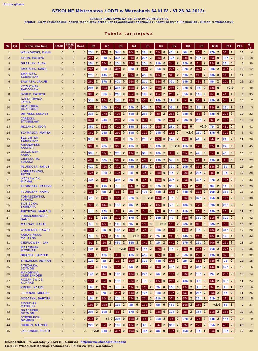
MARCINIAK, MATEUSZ (30, 249)
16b (144, 94)
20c (131, 52)
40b (104, 107)
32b (185, 68)
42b (185, 63)
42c (171, 120)
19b (158, 160)
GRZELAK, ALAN (33, 63)
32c (171, 75)
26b (144, 52)
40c (117, 113)
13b (185, 81)
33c (104, 126)
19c (225, 75)
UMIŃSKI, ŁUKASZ (35, 113)
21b (144, 81)
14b (171, 139)
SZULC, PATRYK (33, 94)
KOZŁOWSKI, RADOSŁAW (31, 88)
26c (90, 68)
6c (212, 94)
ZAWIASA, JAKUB (34, 81)
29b (144, 57)
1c (185, 100)
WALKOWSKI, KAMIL (36, 52)
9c (212, 120)
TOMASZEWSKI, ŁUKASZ (33, 198)
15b (212, 198)
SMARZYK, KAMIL (34, 68)
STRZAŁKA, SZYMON (29, 267)
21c (131, 57)
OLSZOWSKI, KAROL (31, 153)
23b (90, 52)
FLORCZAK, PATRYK (36, 186)
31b (104, 57)
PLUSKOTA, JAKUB (35, 166)
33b (117, 57)
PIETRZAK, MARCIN (36, 211)
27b (90, 75)
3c (158, 113)
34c (185, 57)
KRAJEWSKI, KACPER (30, 146)
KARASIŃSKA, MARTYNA (31, 236)
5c (90, 217)
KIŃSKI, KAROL (32, 287)
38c (225, 52)
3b (198, 87)
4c (212, 172)
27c (171, 68)
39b (185, 75)
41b (198, 139)
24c (90, 57)
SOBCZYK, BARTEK (36, 298)
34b (117, 52)
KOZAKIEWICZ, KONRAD (32, 281)
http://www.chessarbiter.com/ (103, 341)
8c (198, 113)
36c (212, 57)
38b (212, 75)
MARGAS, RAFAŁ (34, 224)
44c (144, 68)
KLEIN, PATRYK (32, 57)
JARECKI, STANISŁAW (30, 120)
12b (212, 100)
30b (144, 126)
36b (104, 68)
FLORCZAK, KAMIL (35, 191)
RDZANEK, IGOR (33, 126)
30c (158, 87)
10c (198, 52)
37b (104, 81)
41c (131, 63)
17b (212, 52)
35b (158, 68)
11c (144, 205)
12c (104, 198)
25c (171, 87)
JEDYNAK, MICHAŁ (35, 292)
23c (104, 100)
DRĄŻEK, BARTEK (34, 255)
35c (131, 75)
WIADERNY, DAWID (35, 229)
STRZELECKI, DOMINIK (31, 319)
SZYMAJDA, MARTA (35, 132)
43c (117, 172)
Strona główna (14, 4)
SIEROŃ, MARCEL (34, 325)
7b (212, 126)
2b (131, 179)
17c (158, 107)
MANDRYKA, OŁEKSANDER (31, 274)
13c (212, 87)
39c (225, 68)
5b (225, 166)
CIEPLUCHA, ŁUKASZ (30, 160)
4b (90, 211)
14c (198, 146)
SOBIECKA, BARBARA (29, 205)
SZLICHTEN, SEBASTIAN (30, 139)
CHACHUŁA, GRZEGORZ (30, 107)
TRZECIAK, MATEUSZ (29, 305)
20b (144, 63)
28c (90, 81)
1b (198, 107)
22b (185, 87)
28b (225, 63)
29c (104, 52)
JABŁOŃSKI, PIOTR (35, 330)
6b (225, 172)
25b (90, 63)
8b (212, 81)
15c (131, 87)
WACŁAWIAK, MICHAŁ (31, 180)
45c (198, 81)
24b (117, 100)
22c (212, 63)
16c (158, 126)
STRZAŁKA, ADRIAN (36, 260)
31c (158, 52)
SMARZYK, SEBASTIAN (30, 75)
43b (171, 52)
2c (171, 153)
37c (198, 68)
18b (225, 57)
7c (198, 63)
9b (185, 52)
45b (131, 166)
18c (158, 166)
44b (104, 75)
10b (158, 153)
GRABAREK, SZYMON (30, 312)
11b (158, 63)
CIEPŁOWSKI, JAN (35, 242)
